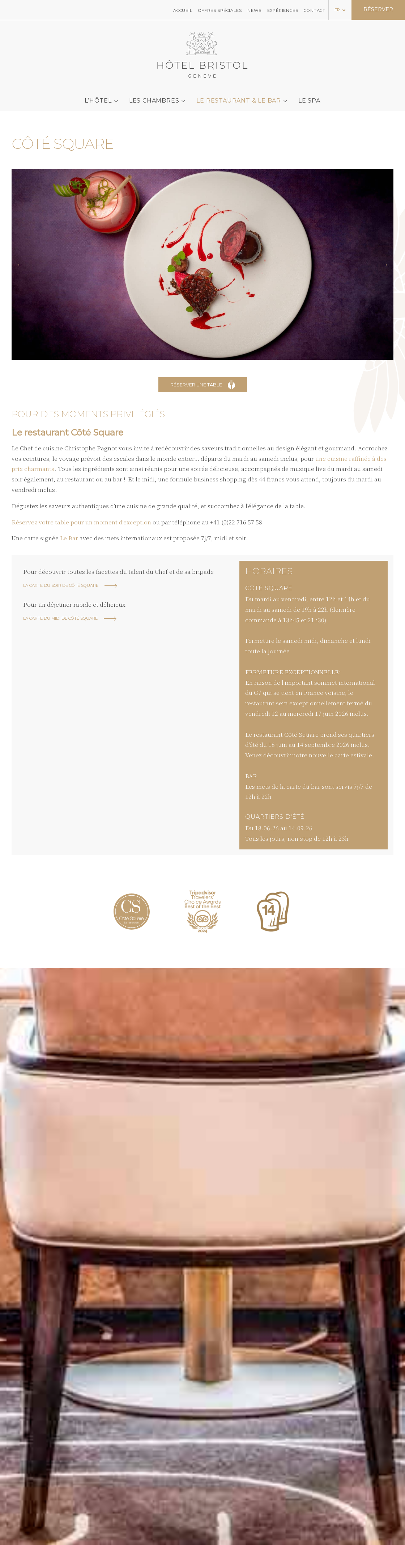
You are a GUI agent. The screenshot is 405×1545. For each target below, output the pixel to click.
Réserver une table (202, 384)
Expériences (282, 9)
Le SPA (309, 95)
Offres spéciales (220, 9)
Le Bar (69, 538)
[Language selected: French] (340, 9)
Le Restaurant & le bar (238, 95)
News (254, 9)
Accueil (182, 9)
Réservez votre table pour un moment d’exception (81, 522)
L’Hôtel (98, 95)
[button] (20, 264)
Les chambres (154, 95)
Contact (314, 9)
